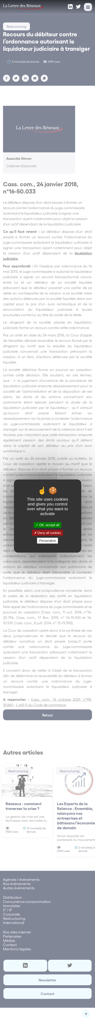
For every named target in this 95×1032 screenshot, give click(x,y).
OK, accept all (47, 525)
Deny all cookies (47, 532)
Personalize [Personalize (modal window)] (47, 540)
